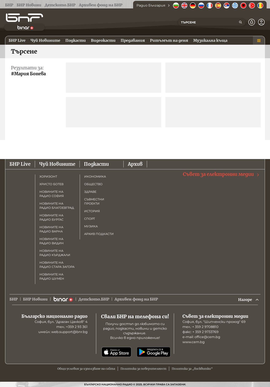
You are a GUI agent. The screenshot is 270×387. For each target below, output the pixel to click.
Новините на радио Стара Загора (56, 265)
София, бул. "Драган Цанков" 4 (61, 322)
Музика (91, 226)
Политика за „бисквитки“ (192, 369)
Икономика (95, 176)
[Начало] (24, 17)
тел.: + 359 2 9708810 (200, 327)
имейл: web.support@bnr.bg (63, 332)
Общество (93, 184)
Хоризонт (48, 176)
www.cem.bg (193, 342)
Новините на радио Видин (51, 241)
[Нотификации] (251, 22)
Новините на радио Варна (51, 229)
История (92, 211)
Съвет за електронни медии (221, 174)
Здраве (90, 192)
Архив (135, 164)
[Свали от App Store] (116, 352)
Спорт (89, 219)
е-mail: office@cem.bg (201, 337)
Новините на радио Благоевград (56, 206)
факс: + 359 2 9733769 (200, 332)
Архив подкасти (99, 234)
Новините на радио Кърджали (54, 253)
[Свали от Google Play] (153, 352)
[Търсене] (240, 22)
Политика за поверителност (143, 369)
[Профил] (261, 22)
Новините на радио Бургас (51, 217)
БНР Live (20, 164)
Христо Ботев (51, 184)
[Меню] (259, 40)
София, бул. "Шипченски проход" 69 (214, 322)
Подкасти (96, 164)
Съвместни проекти (94, 201)
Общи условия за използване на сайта (86, 369)
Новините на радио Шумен (51, 276)
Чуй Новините (57, 164)
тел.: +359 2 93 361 (72, 327)
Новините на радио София (51, 194)
